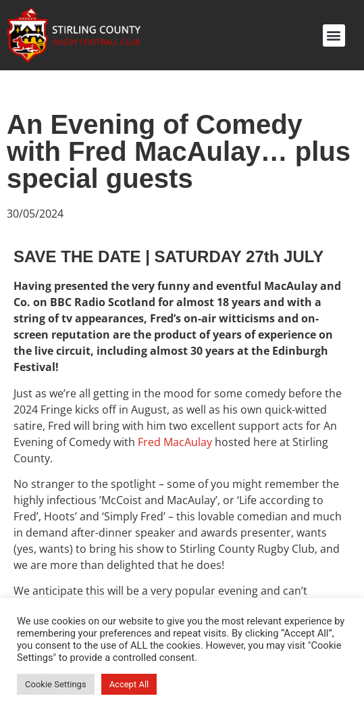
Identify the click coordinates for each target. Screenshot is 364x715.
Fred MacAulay (175, 442)
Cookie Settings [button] (55, 684)
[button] (334, 35)
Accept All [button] (129, 684)
